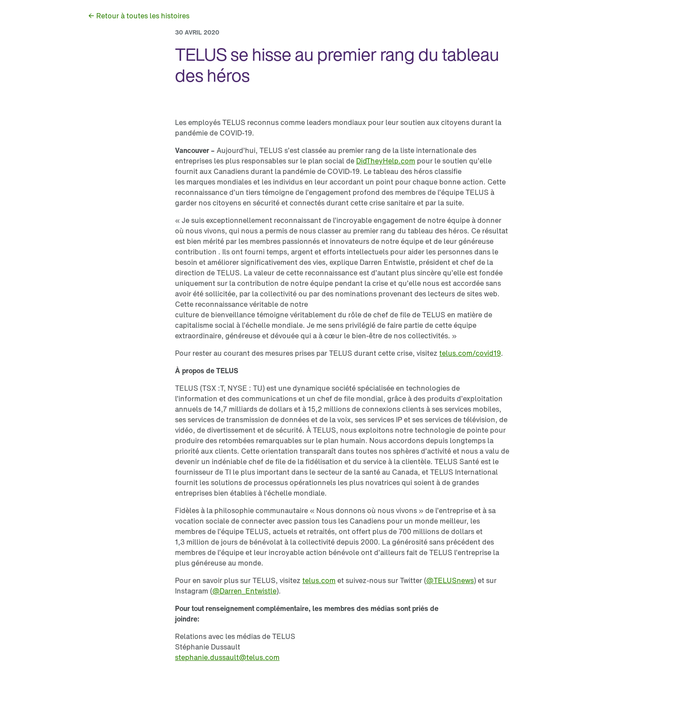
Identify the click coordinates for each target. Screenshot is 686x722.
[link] (138, 16)
